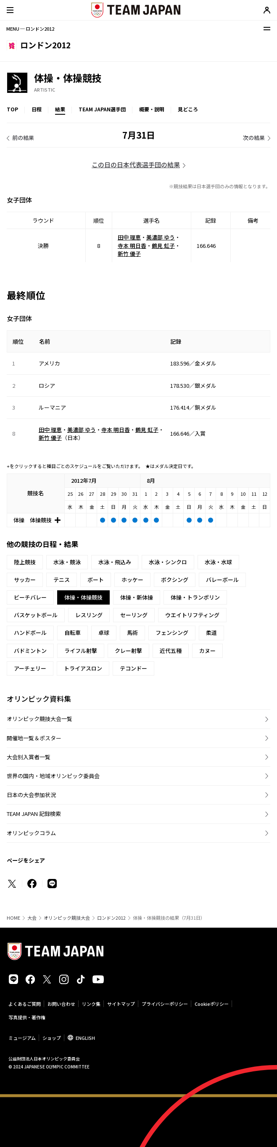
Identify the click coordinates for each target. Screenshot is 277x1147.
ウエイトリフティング (192, 615)
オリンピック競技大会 (67, 918)
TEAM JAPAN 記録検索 (34, 814)
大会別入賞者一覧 (28, 757)
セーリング (134, 615)
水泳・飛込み (114, 562)
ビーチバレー (30, 597)
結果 (60, 109)
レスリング (89, 615)
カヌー (207, 651)
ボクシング (174, 580)
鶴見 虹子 (163, 245)
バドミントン (30, 651)
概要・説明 (151, 109)
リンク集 (91, 1003)
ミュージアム (22, 1037)
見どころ (188, 109)
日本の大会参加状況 (31, 795)
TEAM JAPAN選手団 (102, 109)
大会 (32, 918)
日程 (37, 109)
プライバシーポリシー (165, 1003)
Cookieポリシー (212, 1003)
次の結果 (254, 138)
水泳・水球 (218, 562)
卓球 (103, 633)
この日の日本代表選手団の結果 (136, 164)
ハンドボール (30, 633)
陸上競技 (25, 562)
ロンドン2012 (111, 918)
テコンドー (133, 668)
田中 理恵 (129, 237)
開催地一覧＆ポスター (34, 738)
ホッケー (132, 580)
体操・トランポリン (195, 597)
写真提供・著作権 (26, 1017)
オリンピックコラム (31, 833)
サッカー (25, 580)
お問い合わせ (61, 1003)
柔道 (211, 633)
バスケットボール (36, 615)
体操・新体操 (136, 597)
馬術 (132, 633)
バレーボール (222, 580)
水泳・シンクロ (168, 562)
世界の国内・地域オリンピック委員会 (53, 776)
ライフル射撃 (80, 651)
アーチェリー (30, 668)
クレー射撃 (128, 651)
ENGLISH (85, 1037)
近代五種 (171, 651)
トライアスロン (83, 668)
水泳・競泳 (67, 562)
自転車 (72, 633)
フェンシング (172, 633)
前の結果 (23, 138)
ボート (95, 580)
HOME (13, 918)
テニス (61, 580)
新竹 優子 (129, 254)
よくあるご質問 (24, 1003)
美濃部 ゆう (160, 237)
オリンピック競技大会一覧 (39, 719)
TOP (12, 109)
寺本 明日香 (132, 245)
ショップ (51, 1037)
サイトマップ (121, 1003)
